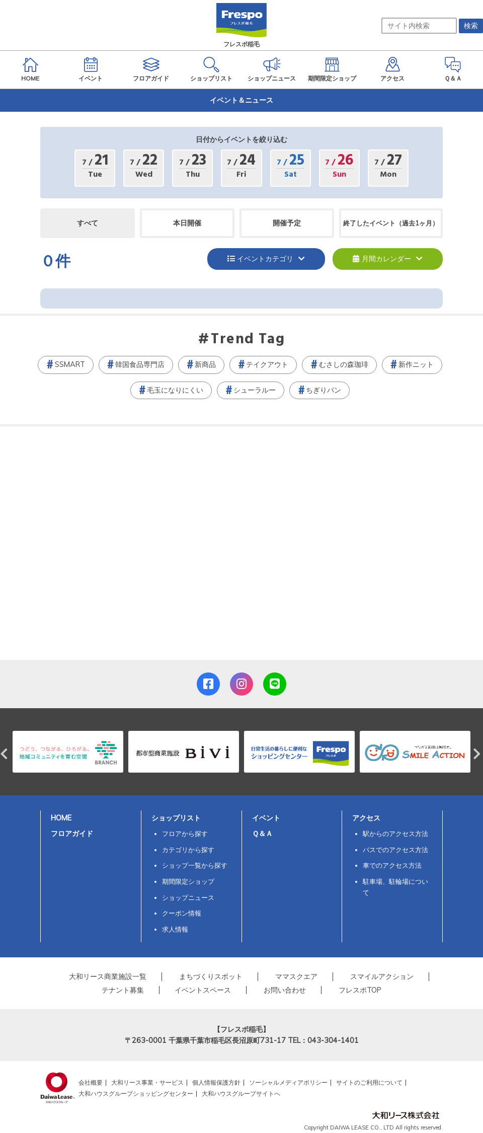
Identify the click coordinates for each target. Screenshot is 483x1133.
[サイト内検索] (419, 26)
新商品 (205, 364)
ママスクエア (296, 976)
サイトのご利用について (369, 1082)
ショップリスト (176, 817)
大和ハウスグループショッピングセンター (135, 1093)
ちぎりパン (323, 390)
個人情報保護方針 (216, 1082)
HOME (61, 817)
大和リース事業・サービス (147, 1082)
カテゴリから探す (188, 850)
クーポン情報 (181, 913)
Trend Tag (248, 339)
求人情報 (175, 929)
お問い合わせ (285, 990)
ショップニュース (188, 897)
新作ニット (416, 364)
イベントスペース (203, 990)
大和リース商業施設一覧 (107, 976)
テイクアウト (267, 364)
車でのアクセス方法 (392, 865)
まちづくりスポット (211, 976)
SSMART (70, 364)
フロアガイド (72, 833)
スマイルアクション (382, 976)
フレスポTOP (360, 990)
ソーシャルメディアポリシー (288, 1082)
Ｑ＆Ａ (262, 833)
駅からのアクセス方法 (395, 833)
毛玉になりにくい (175, 390)
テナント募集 (123, 990)
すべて (87, 223)
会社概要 (90, 1082)
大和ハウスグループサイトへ (241, 1093)
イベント (266, 817)
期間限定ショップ (188, 881)
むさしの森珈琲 (343, 364)
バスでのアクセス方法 (395, 850)
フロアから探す (185, 833)
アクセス (366, 817)
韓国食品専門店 (140, 364)
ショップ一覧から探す (194, 865)
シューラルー (254, 390)
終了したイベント (391, 223)
